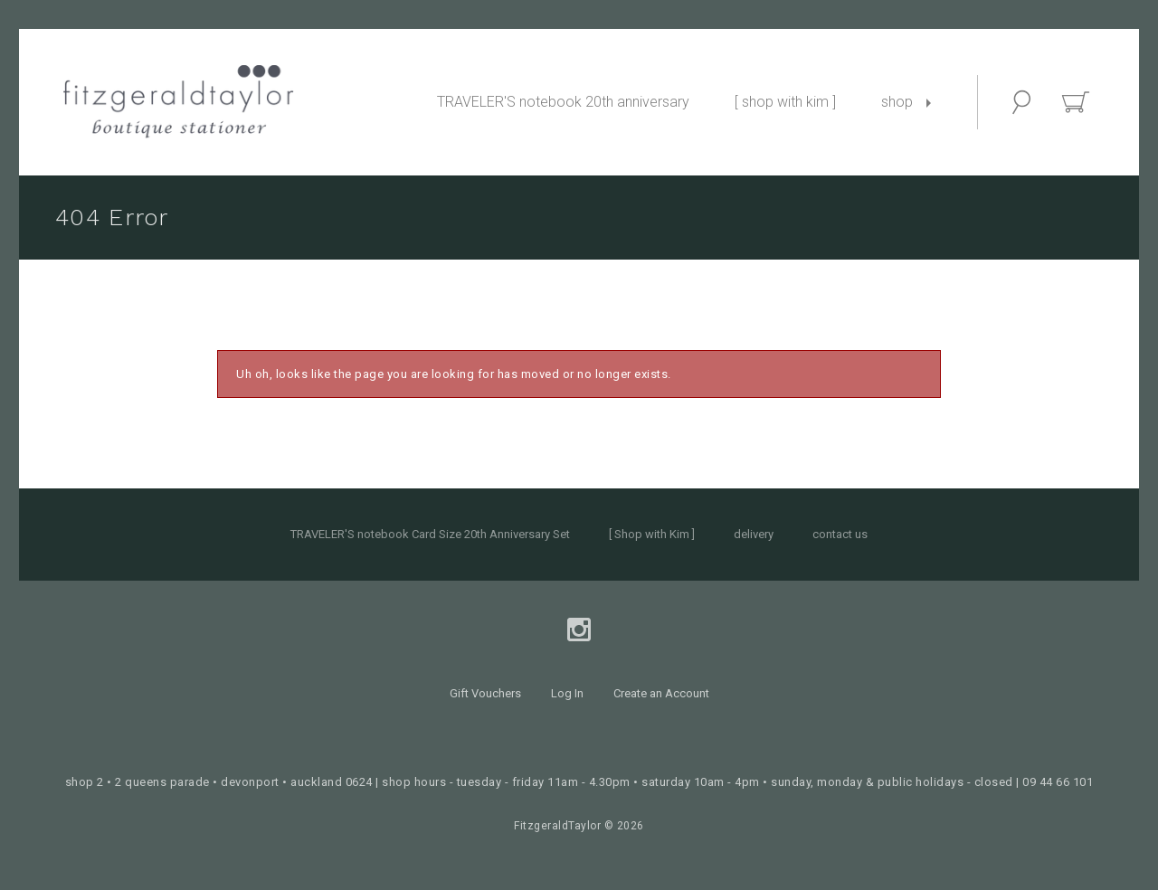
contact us (840, 534)
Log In (567, 693)
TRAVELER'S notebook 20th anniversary (563, 101)
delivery (754, 534)
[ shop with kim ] (785, 101)
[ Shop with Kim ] (652, 534)
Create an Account (661, 693)
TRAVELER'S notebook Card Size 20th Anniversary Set (430, 534)
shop (897, 101)
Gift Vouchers (485, 693)
